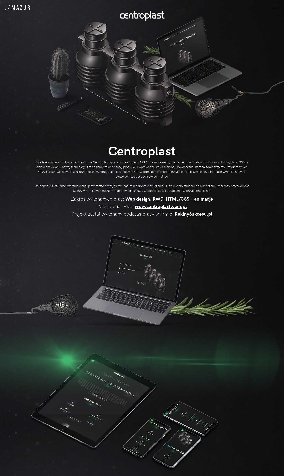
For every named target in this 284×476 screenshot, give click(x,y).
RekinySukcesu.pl (193, 213)
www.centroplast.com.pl (161, 206)
